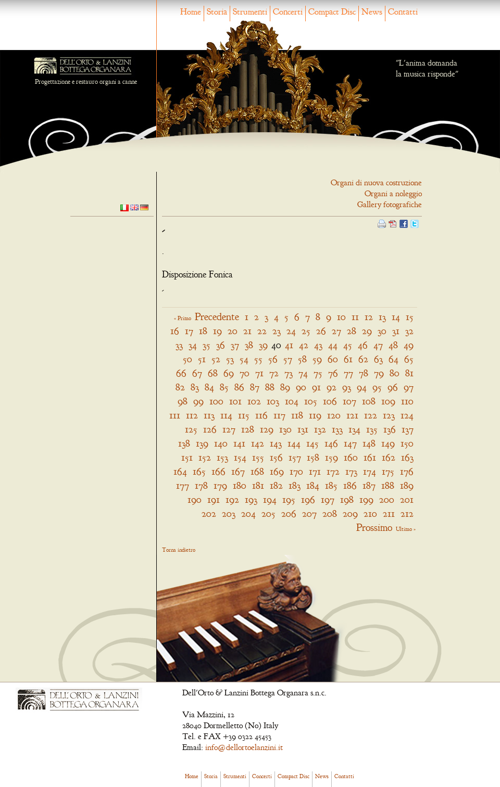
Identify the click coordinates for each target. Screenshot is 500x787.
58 (302, 358)
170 (296, 471)
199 (366, 499)
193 (251, 499)
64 (393, 358)
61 (348, 358)
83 (195, 387)
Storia (217, 11)
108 (369, 401)
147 (350, 443)
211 (389, 513)
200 (386, 499)
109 (388, 401)
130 (285, 429)
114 (226, 415)
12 (369, 316)
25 (306, 330)
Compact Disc (332, 11)
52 (215, 358)
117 (279, 415)
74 (303, 372)
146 (331, 443)
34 (193, 344)
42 (303, 344)
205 (268, 513)
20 (233, 330)
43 (318, 344)
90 (301, 387)
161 (370, 457)
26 (321, 330)
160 (351, 457)
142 (257, 443)
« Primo (182, 318)
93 (346, 387)
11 (355, 316)
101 (235, 401)
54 (244, 358)
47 (378, 344)
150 (407, 443)
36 (220, 344)
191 (213, 499)
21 (247, 330)
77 (348, 372)
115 (243, 415)
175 (388, 471)
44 (333, 344)
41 (289, 344)
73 (288, 372)
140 (221, 443)
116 (261, 415)
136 (389, 429)
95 (377, 387)
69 (228, 372)
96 (393, 387)
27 (336, 330)
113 (209, 415)
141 (239, 443)
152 (204, 457)
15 (410, 316)
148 (369, 443)
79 (379, 372)
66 (181, 372)
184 (312, 485)
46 (363, 344)
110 (407, 401)
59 (317, 358)
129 (266, 429)
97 (409, 387)
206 (288, 513)
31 (395, 330)
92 (331, 387)
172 (333, 471)
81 (409, 372)
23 (276, 330)
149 (388, 443)
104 (291, 401)
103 (273, 401)
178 (201, 485)
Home (190, 11)
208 (329, 513)
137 (408, 429)
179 (220, 485)
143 (276, 443)
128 (247, 429)
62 (363, 358)
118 (297, 415)
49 (409, 344)
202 (209, 513)
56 (273, 358)
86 (239, 387)
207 (309, 513)
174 (369, 471)
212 (407, 513)
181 (258, 485)
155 (258, 457)
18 (203, 330)
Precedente (217, 316)
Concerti (288, 11)
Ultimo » (406, 528)
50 (187, 358)
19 (217, 330)
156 (276, 457)
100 (216, 401)
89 (285, 387)
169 (277, 471)
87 (254, 387)
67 (197, 372)
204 (248, 513)
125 (191, 429)
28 (351, 330)
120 (334, 415)
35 (206, 344)
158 (313, 457)
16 (174, 330)
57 (287, 358)
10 (341, 316)
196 (308, 499)
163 (407, 457)
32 (409, 330)
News (371, 11)
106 (330, 401)
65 (409, 358)
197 (327, 499)
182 (276, 485)
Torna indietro (178, 549)
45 (347, 344)
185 (331, 485)
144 (294, 443)
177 (182, 485)
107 (349, 401)
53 (230, 358)
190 (195, 499)
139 (202, 443)
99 (198, 401)
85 (224, 387)
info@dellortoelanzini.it (244, 747)
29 (367, 330)
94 (362, 387)
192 (232, 499)
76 (333, 372)
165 (199, 471)
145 (312, 443)
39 (263, 344)
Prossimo (374, 527)
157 (295, 457)
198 (347, 499)
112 (192, 415)
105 (310, 401)
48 (393, 344)
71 (259, 372)
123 (389, 415)
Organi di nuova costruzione (376, 182)
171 (315, 471)
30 (382, 330)
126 (210, 429)
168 (257, 471)
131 (302, 429)
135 (372, 429)
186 (350, 485)
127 (228, 429)
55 (258, 358)
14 (396, 316)
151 (187, 457)
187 (369, 485)
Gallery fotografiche (389, 204)
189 (407, 485)
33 (179, 344)
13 (382, 316)
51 (202, 358)
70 (244, 372)
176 (407, 471)
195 (288, 499)
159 (331, 457)
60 (333, 358)
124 (407, 415)
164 (180, 471)
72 (274, 372)
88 (269, 387)
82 (180, 387)
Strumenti (250, 11)
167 (238, 471)
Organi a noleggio (393, 193)
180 (239, 485)
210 (370, 513)
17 (189, 330)
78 (363, 372)
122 (370, 415)
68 (213, 372)
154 (240, 457)
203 (228, 513)
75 (318, 372)
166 (218, 471)
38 (249, 344)
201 (407, 499)
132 (320, 429)
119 (315, 415)
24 (291, 330)
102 (254, 401)
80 (394, 372)
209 (350, 513)
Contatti (403, 11)
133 (337, 429)
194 (270, 499)
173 (351, 471)
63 (378, 358)
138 (184, 443)
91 (316, 387)
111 (174, 415)
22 (262, 330)
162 (388, 457)
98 (183, 401)
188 (387, 485)
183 (295, 485)
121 (352, 415)
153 (222, 457)
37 (235, 344)
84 (209, 387)
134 (354, 429)
